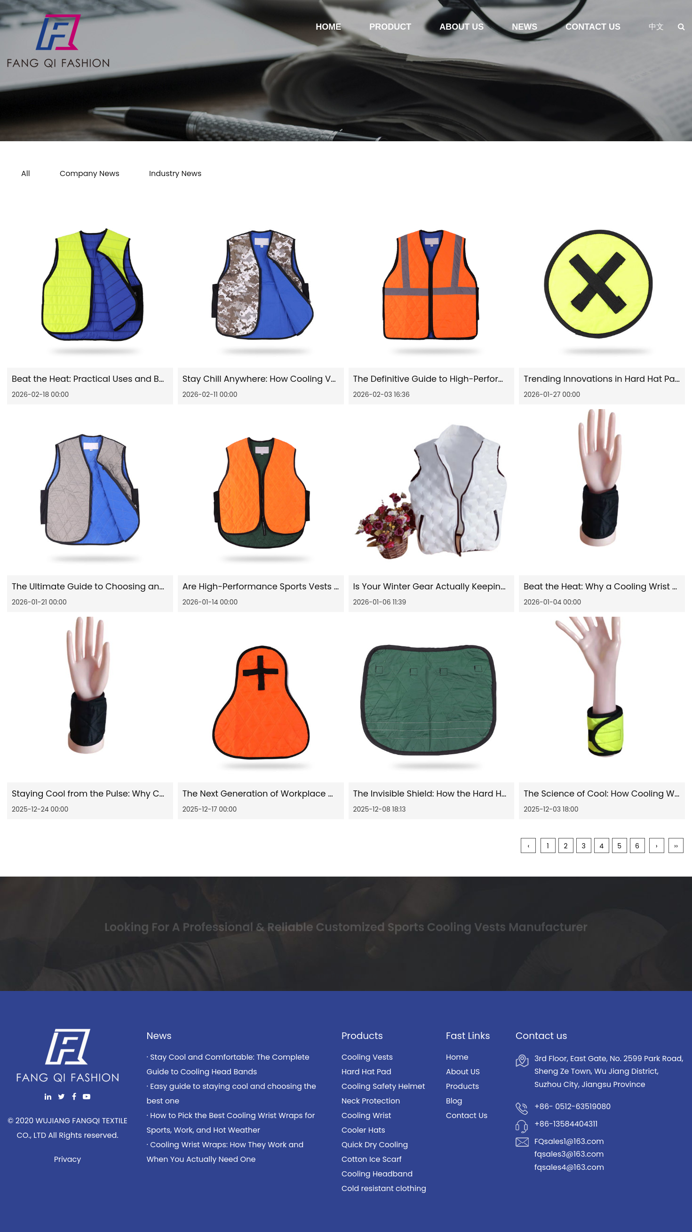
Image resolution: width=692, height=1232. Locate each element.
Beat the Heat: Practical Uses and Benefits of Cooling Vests (135, 379)
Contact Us (592, 27)
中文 (656, 26)
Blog (454, 1100)
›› (676, 846)
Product (390, 27)
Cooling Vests (367, 1057)
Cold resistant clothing (384, 1188)
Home (328, 27)
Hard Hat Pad (366, 1071)
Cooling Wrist (366, 1115)
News (524, 27)
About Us (461, 27)
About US (463, 1071)
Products (462, 1086)
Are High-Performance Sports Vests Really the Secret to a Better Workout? (337, 586)
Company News (89, 173)
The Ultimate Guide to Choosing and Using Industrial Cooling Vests (152, 586)
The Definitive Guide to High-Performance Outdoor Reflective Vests (493, 379)
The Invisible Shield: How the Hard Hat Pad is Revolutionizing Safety (492, 793)
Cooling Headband (377, 1173)
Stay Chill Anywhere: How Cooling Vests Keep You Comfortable (314, 379)
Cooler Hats (363, 1130)
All (25, 173)
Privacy (67, 1159)
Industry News (175, 173)
